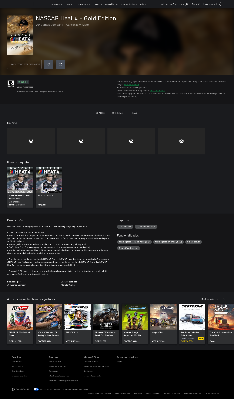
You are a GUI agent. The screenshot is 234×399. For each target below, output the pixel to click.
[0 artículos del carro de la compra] (196, 3)
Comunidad (110, 4)
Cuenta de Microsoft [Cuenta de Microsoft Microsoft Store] (91, 361)
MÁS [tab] (134, 112)
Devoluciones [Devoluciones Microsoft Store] (88, 371)
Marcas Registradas (153, 393)
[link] (20, 187)
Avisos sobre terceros (172, 393)
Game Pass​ (55, 4)
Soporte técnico (128, 4)
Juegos (69, 4)
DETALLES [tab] (100, 112)
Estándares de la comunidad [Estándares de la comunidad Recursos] (59, 376)
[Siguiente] (224, 299)
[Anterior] (218, 299)
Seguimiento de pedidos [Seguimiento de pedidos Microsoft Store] (92, 376)
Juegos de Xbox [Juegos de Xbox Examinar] (17, 366)
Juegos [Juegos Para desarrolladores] (119, 361)
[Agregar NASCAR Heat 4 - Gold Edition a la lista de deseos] (48, 64)
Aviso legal (138, 393)
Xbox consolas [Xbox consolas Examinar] (17, 361)
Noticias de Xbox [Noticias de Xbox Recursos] (55, 361)
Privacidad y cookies (122, 393)
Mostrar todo (207, 298)
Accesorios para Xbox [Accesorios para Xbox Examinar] (19, 376)
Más (142, 4)
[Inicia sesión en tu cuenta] (212, 4)
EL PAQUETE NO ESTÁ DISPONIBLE (24, 64)
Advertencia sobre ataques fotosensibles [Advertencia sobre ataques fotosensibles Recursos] (63, 381)
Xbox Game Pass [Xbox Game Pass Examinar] (18, 371)
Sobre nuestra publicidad (193, 393)
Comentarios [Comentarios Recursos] (53, 371)
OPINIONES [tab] (117, 112)
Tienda (97, 4)
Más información (131, 84)
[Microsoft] (22, 4)
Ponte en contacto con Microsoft (99, 393)
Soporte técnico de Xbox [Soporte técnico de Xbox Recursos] (57, 366)
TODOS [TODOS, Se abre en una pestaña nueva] (23, 82)
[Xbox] (41, 4)
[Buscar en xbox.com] (183, 3)
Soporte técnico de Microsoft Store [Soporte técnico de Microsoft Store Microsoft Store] (96, 366)
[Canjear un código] (60, 64)
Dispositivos (83, 4)
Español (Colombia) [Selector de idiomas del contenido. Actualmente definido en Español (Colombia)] (23, 389)
